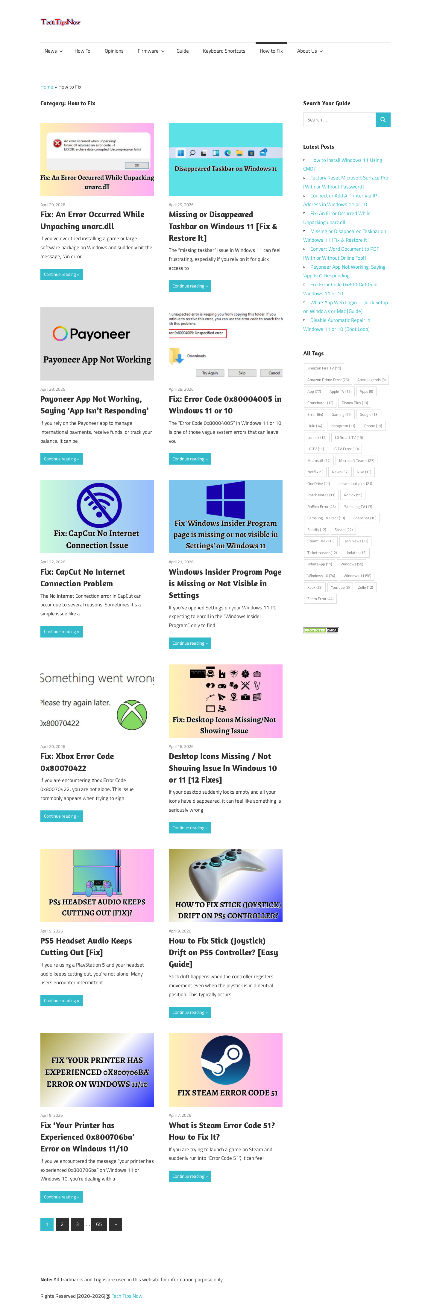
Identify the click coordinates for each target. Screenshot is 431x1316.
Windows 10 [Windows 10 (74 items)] (321, 576)
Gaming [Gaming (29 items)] (341, 414)
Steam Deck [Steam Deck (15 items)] (320, 541)
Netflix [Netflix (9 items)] (315, 472)
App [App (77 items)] (314, 391)
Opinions (114, 51)
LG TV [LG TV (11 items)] (315, 449)
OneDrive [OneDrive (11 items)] (318, 483)
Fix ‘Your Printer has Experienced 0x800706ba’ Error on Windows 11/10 (87, 1137)
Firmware (151, 51)
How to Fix (271, 51)
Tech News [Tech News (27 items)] (355, 541)
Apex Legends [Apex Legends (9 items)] (371, 380)
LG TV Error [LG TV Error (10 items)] (346, 449)
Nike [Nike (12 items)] (364, 472)
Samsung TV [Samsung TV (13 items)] (358, 506)
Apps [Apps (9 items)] (366, 391)
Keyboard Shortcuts (224, 51)
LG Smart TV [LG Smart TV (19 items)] (349, 437)
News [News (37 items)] (340, 472)
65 (99, 1224)
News (54, 51)
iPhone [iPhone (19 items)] (372, 426)
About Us (310, 51)
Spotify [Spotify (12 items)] (316, 530)
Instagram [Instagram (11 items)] (343, 426)
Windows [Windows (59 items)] (352, 564)
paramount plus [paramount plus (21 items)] (355, 483)
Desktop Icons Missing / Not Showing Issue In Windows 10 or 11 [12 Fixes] (223, 767)
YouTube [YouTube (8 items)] (340, 587)
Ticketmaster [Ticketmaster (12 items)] (322, 553)
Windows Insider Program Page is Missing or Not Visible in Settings (225, 583)
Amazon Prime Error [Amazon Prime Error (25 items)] (328, 380)
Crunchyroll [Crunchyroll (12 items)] (320, 403)
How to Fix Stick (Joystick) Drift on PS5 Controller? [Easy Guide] (223, 952)
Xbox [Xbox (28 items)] (314, 587)
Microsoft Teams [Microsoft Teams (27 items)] (356, 460)
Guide (183, 51)
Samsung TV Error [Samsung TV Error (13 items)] (326, 518)
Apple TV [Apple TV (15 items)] (340, 391)
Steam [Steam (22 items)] (344, 530)
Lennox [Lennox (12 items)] (316, 437)
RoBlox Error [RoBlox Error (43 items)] (321, 506)
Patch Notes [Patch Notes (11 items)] (321, 495)
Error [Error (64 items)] (315, 414)
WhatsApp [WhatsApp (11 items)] (319, 564)
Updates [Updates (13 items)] (355, 553)
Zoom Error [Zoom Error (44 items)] (320, 599)
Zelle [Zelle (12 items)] (365, 587)
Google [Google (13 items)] (369, 414)
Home (46, 87)
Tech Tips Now (127, 1296)
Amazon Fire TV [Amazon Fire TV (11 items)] (324, 368)
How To (82, 51)
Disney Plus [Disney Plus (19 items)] (355, 403)
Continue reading (60, 274)
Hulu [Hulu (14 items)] (314, 426)
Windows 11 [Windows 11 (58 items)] (357, 576)
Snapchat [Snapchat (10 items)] (364, 518)
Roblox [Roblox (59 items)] (353, 495)
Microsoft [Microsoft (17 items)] (318, 460)
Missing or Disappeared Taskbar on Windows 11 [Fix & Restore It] (223, 226)
